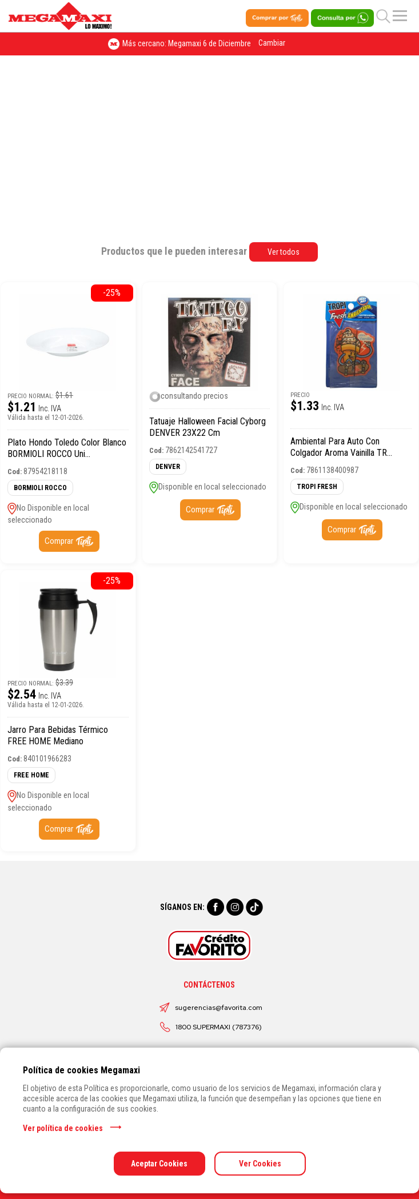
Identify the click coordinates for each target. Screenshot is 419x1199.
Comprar (59, 541)
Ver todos (284, 251)
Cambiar (271, 42)
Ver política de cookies (63, 1128)
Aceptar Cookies (159, 1163)
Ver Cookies (260, 1163)
